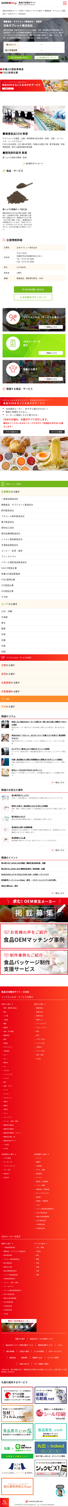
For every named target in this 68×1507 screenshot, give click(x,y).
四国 (3, 651)
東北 (3, 622)
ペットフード (7, 1117)
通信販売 (39, 1174)
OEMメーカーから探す (34, 11)
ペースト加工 (40, 1043)
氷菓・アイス (7, 1086)
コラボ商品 (7, 1158)
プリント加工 (40, 1051)
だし (4, 1066)
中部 (3, 634)
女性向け (6, 1177)
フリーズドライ (8, 556)
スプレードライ (41, 1027)
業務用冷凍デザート (10, 1141)
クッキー (6, 1094)
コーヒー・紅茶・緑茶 (11, 550)
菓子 (4, 1082)
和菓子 (5, 1102)
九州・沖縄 (6, 611)
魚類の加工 (39, 1016)
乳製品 (5, 1043)
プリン (5, 1113)
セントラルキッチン (42, 1193)
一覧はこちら (59, 782)
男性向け (6, 1174)
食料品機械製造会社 (10, 533)
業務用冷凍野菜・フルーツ (12, 1133)
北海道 (4, 616)
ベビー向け (7, 1170)
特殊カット (39, 1020)
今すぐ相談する (12, 431)
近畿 (3, 640)
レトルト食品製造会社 (11, 539)
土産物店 (39, 1166)
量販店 (38, 1162)
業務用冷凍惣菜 (8, 1129)
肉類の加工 (39, 1012)
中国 (3, 645)
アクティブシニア (9, 1166)
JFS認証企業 (7, 585)
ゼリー (5, 1055)
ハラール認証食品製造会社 (14, 562)
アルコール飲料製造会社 (13, 516)
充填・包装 (39, 1055)
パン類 (5, 1016)
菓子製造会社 (7, 521)
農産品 (5, 1027)
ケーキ (5, 1090)
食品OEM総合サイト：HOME (13, 11)
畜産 (4, 1039)
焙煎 (37, 1035)
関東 (3, 628)
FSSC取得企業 (8, 579)
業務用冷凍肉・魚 (9, 1137)
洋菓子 (5, 1109)
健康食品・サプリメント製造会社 (17, 504)
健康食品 (6, 1035)
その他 (4, 596)
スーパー (39, 1158)
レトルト (6, 1078)
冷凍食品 (6, 1051)
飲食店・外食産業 (42, 1181)
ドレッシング (7, 1074)
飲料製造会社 (7, 510)
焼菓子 (5, 1106)
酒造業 (38, 1197)
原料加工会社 (7, 527)
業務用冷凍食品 (8, 1125)
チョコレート (7, 1098)
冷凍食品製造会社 (9, 544)
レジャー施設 (40, 1185)
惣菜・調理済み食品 (10, 1008)
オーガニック (7, 1162)
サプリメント (7, 1047)
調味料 (5, 1063)
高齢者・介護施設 (42, 1201)
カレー (5, 1059)
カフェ (38, 1205)
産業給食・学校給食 (42, 1189)
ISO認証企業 (7, 591)
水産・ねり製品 (8, 1031)
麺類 (4, 1023)
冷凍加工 (39, 1047)
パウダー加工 (40, 1039)
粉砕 (37, 1031)
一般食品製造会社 (9, 498)
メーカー (39, 1177)
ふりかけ (6, 1070)
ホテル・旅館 (40, 1170)
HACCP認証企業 (9, 567)
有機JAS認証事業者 (10, 573)
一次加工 (6, 1145)
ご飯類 (5, 1020)
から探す (10, 491)
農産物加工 (39, 1008)
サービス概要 (57, 431)
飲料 (4, 1012)
